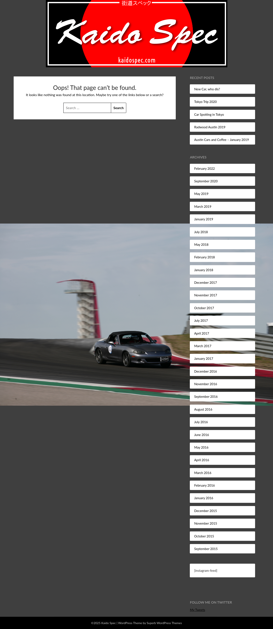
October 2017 (204, 308)
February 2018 (204, 257)
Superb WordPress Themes (164, 623)
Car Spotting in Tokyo (209, 114)
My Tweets (197, 610)
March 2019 (202, 206)
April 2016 (201, 460)
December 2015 (205, 511)
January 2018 (203, 270)
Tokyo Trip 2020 (205, 102)
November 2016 (205, 384)
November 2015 (205, 523)
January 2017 (203, 358)
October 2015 (204, 536)
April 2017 (201, 333)
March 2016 (202, 473)
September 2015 (206, 549)
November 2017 (205, 295)
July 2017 (201, 320)
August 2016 (203, 409)
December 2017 (205, 282)
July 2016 (201, 422)
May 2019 (201, 194)
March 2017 (202, 346)
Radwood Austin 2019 (209, 127)
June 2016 (201, 435)
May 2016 (201, 447)
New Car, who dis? (207, 89)
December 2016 (205, 371)
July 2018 (201, 232)
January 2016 (203, 498)
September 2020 (206, 181)
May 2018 (201, 244)
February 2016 (204, 485)
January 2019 (203, 219)
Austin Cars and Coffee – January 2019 (221, 140)
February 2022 (204, 168)
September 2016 (206, 396)
